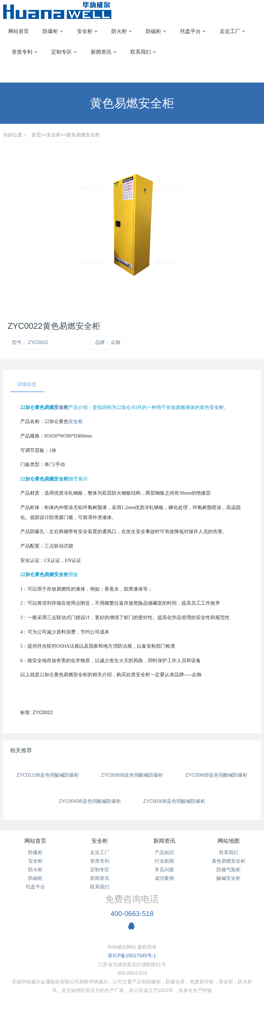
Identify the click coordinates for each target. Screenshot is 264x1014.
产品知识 (164, 852)
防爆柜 (35, 852)
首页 (36, 135)
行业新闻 (164, 861)
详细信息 (26, 384)
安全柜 (53, 135)
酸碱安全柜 (229, 878)
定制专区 (99, 869)
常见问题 (164, 869)
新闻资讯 (99, 878)
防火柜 (35, 869)
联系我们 (99, 886)
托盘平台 (35, 886)
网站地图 (229, 841)
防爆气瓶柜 (229, 869)
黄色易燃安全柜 (83, 135)
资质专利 (99, 861)
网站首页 (18, 31)
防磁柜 (35, 878)
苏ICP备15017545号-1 (132, 955)
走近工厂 (99, 852)
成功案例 (164, 878)
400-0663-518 (132, 913)
